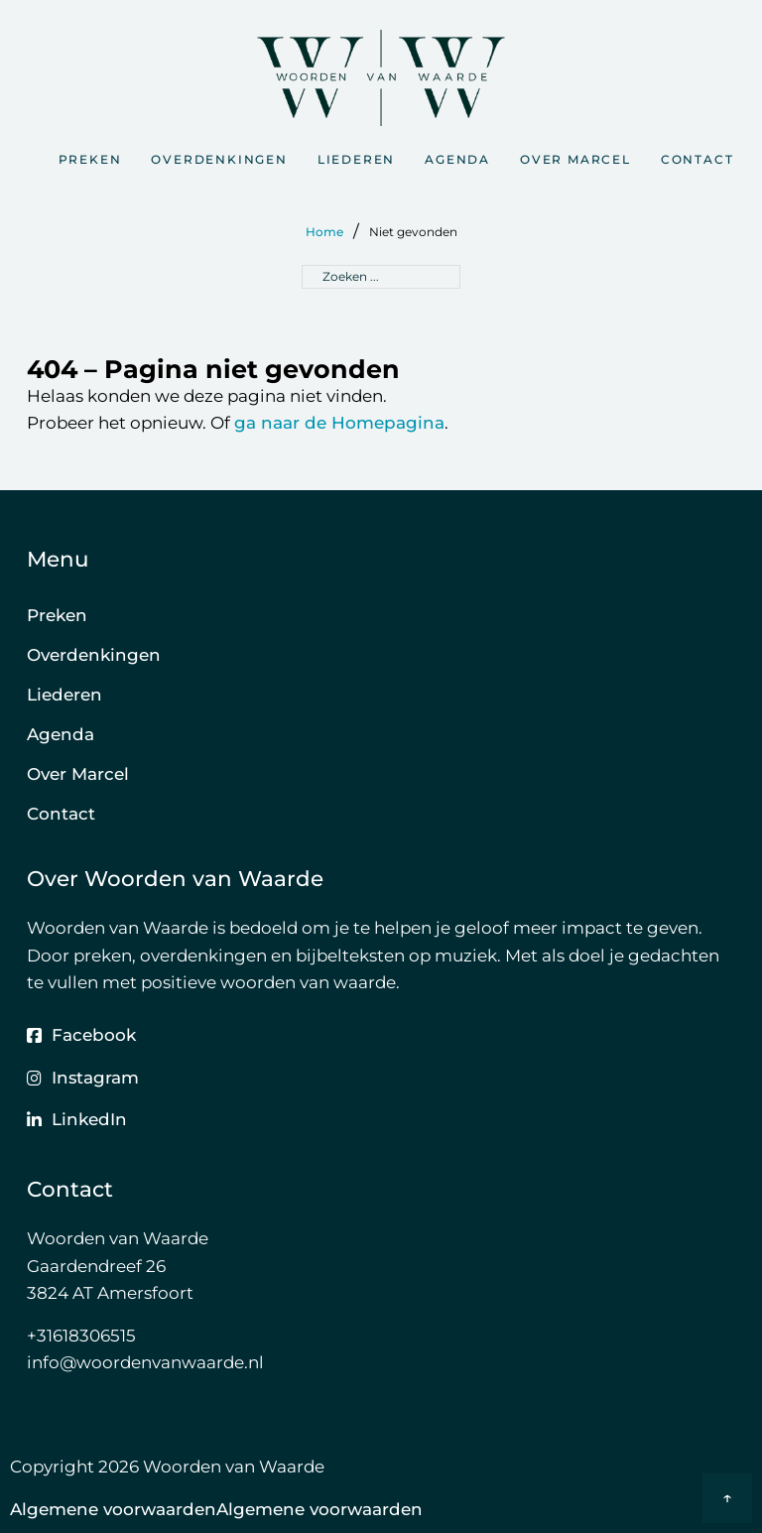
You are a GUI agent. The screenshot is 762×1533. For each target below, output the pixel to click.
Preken (90, 159)
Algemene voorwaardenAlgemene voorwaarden (216, 1509)
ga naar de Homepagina (339, 423)
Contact (697, 159)
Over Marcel (575, 159)
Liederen (356, 159)
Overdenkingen (219, 159)
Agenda (457, 159)
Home (324, 231)
